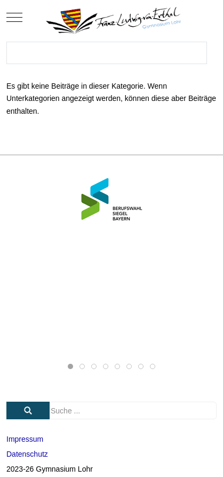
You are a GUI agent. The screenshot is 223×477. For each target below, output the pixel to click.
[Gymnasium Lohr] (111, 17)
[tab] (70, 366)
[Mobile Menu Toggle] (14, 18)
